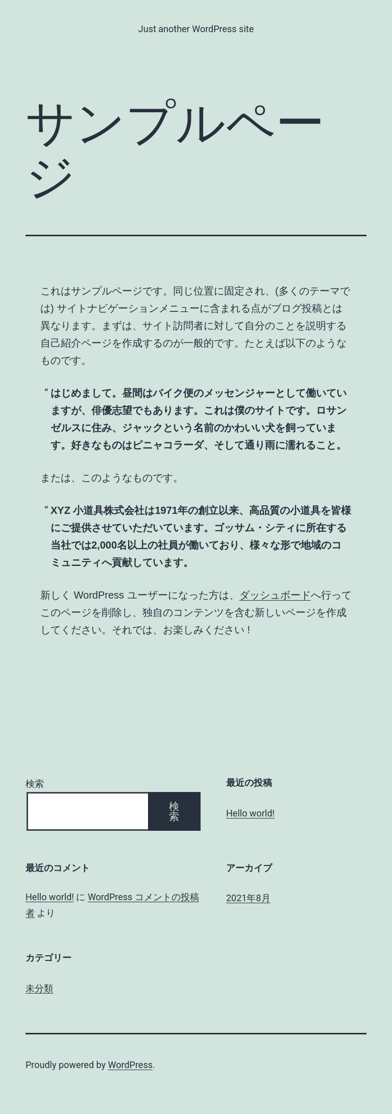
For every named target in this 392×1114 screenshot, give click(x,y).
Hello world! (250, 813)
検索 (35, 783)
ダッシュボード (275, 595)
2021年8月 (248, 898)
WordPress (130, 1064)
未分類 (39, 988)
